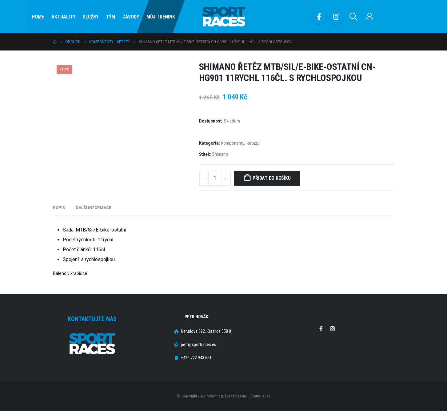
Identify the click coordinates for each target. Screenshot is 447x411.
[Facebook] (319, 16)
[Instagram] (336, 16)
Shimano (220, 154)
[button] (353, 17)
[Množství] (215, 178)
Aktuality (63, 17)
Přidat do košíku (271, 178)
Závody (130, 17)
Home (38, 17)
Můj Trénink (160, 17)
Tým (110, 17)
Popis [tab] (59, 207)
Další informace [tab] (93, 207)
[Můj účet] (369, 17)
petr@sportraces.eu (198, 344)
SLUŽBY (90, 17)
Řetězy (252, 143)
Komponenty (232, 143)
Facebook (321, 328)
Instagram (332, 328)
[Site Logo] (223, 17)
